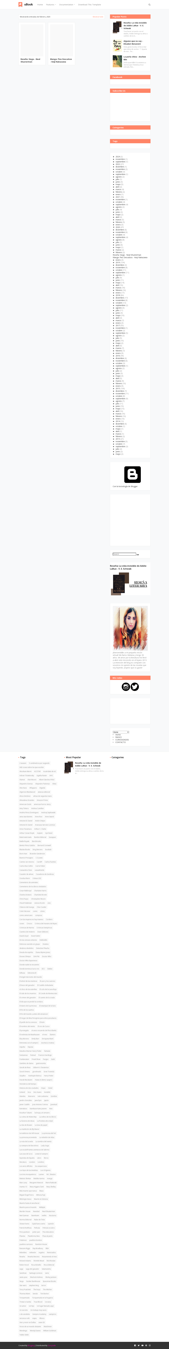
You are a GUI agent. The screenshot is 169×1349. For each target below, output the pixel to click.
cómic (42, 911)
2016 (118, 355)
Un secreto (24, 1310)
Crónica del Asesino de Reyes (46, 923)
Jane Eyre (38, 1100)
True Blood (38, 1302)
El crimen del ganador (28, 997)
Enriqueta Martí (47, 1039)
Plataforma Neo (34, 1236)
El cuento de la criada (47, 997)
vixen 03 (42, 1322)
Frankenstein (24, 1059)
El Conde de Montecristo (48, 993)
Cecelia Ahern (25, 878)
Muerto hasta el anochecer (29, 1203)
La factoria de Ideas (27, 1121)
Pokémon (23, 1240)
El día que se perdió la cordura (31, 1002)
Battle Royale (24, 841)
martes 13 (23, 1187)
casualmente (39, 870)
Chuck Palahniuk (26, 903)
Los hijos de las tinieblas (29, 1170)
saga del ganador (32, 1269)
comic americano (26, 915)
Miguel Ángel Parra (27, 1195)
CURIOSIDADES (122, 739)
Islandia (22, 1096)
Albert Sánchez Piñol (46, 779)
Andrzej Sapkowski (48, 812)
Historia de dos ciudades (29, 1088)
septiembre (120, 161)
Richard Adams (25, 1261)
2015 (118, 388)
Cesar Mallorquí (25, 891)
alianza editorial (44, 792)
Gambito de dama (26, 1063)
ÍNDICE (118, 737)
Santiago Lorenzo (35, 1273)
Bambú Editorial (40, 837)
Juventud (54, 1104)
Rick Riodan (51, 1261)
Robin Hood (24, 1265)
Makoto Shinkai (25, 1178)
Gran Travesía (49, 1071)
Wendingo (23, 1331)
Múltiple (42, 1207)
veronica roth (25, 1318)
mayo (118, 184)
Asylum (40, 833)
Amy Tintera (24, 808)
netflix (44, 1215)
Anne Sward (49, 817)
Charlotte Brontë (40, 895)
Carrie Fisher (40, 866)
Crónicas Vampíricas (44, 928)
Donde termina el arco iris (29, 969)
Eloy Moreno (24, 1039)
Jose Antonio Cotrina (40, 1104)
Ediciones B (32, 973)
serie (47, 1273)
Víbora (41, 1318)
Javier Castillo (25, 1104)
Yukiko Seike (24, 1335)
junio (118, 182)
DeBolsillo (43, 940)
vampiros (52, 1314)
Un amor (23, 1306)
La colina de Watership (28, 1117)
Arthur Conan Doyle (27, 833)
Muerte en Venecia (41, 1199)
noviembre (120, 159)
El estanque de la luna (47, 1006)
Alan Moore (32, 779)
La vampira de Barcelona (29, 1145)
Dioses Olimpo (25, 956)
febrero (119, 192)
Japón (46, 1100)
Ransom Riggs (25, 1248)
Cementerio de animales (29, 882)
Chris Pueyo (24, 899)
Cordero (49, 919)
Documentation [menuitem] (66, 4)
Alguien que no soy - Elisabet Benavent (133, 42)
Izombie (54, 1096)
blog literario (38, 849)
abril (117, 187)
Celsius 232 (37, 878)
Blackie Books (25, 849)
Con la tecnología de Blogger (132, 485)
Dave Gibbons (42, 932)
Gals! (53, 1059)
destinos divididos (26, 948)
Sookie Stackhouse (33, 1281)
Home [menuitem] (40, 4)
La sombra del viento (43, 1141)
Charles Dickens (25, 895)
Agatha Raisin (42, 775)
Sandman (23, 1273)
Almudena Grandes (27, 800)
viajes (34, 1318)
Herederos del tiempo (28, 1084)
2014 (118, 421)
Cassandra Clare (26, 870)
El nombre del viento (27, 1026)
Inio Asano (37, 1092)
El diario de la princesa (28, 1006)
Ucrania (48, 1302)
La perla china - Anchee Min (135, 58)
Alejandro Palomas (42, 784)
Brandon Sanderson (37, 854)
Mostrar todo (98, 17)
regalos (41, 1252)
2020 (118, 227)
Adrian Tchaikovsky (27, 775)
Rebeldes (23, 1252)
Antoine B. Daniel (26, 821)
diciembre (120, 166)
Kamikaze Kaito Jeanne (38, 1108)
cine (49, 903)
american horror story (42, 804)
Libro (39, 1158)
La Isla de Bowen (26, 1125)
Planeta (22, 1236)
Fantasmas (24, 1055)
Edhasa (22, 973)
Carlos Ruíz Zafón (26, 866)
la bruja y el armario (42, 1113)
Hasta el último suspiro (43, 1080)
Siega (22, 1281)
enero (118, 194)
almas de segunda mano (42, 796)
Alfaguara (33, 788)
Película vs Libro (49, 1228)
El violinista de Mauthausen (30, 1034)
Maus (41, 1191)
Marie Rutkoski (51, 1182)
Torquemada (24, 1298)
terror (43, 1285)
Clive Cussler (41, 907)
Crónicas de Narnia (27, 928)
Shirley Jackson (50, 1277)
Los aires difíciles (26, 1166)
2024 (118, 156)
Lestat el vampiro (41, 1154)
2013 (118, 439)
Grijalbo (23, 1076)
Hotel (50, 1088)
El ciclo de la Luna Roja (48, 989)
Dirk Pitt (36, 956)
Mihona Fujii (40, 1195)
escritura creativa (47, 1043)
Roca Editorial (49, 1265)
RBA (47, 1248)
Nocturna (52, 1215)
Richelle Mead (39, 1261)
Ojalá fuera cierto (38, 1224)
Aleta (54, 784)
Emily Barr (35, 1039)
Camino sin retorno (27, 862)
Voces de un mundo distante (30, 1326)
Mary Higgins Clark (37, 1187)
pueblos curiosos (26, 1244)
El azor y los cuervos (47, 981)
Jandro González (26, 1100)
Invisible (47, 1092)
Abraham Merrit (25, 771)
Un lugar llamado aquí (45, 1306)
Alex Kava (23, 788)
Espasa (30, 1047)
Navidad (36, 1211)
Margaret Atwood (36, 1182)
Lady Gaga (45, 1145)
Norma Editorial (25, 1219)
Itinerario (31, 1096)
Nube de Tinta (39, 1219)
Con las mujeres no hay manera (31, 919)
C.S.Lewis (39, 858)
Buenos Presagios (26, 858)
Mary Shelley (51, 1187)
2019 (118, 262)
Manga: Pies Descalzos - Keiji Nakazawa (61, 60)
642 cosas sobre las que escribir (32, 767)
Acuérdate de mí (49, 771)
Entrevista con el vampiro (29, 1043)
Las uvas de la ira (26, 1154)
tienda (35, 1293)
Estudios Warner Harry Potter (30, 1051)
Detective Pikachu (42, 948)
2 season (23, 763)
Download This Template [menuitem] (89, 4)
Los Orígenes (45, 1170)
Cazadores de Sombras (45, 874)
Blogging (31, 1345)
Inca (29, 1092)
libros (46, 1158)
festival (33, 1055)
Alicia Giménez (25, 796)
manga (49, 1178)
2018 (118, 295)
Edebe (50, 969)
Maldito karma (39, 1178)
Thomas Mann (25, 1293)
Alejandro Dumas (26, 784)
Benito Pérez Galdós (27, 845)
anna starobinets (26, 817)
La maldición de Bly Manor (29, 1129)
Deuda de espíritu (26, 952)
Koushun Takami (26, 1113)
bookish (48, 849)
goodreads (36, 1071)
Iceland (22, 1092)
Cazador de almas (26, 874)
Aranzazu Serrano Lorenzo (45, 825)
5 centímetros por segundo (39, 763)
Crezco (29, 923)
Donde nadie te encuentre (29, 965)
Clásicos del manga (27, 907)
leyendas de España (27, 1158)
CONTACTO (120, 742)
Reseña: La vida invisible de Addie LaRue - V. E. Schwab (135, 25)
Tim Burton (44, 1293)
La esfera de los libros (47, 1117)
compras (38, 915)
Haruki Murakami (26, 1080)
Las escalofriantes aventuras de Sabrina (34, 1150)
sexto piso (23, 1277)
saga (21, 1269)
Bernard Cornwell (44, 845)
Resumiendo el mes (49, 1256)
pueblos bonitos (35, 1240)
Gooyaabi (52, 1345)
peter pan (36, 1232)
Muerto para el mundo (28, 1207)
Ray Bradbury (38, 1248)
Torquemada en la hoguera (42, 1298)
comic (35, 911)
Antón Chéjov (40, 821)
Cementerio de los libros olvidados (33, 886)
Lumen (41, 1174)
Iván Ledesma (43, 1096)
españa (22, 1047)
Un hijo (31, 1306)
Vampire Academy (39, 1314)
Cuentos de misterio (27, 932)
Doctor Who (46, 956)
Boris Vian (23, 854)
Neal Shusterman (48, 1211)
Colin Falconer (25, 911)
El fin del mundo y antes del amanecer (34, 1014)
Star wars (23, 1285)
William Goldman (49, 1331)
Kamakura (23, 1108)
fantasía (47, 1051)
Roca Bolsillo (36, 1265)
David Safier (35, 936)
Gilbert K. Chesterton (41, 1067)
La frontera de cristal (45, 1121)
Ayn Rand (48, 833)
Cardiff (39, 862)
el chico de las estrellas (28, 989)
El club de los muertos (28, 993)
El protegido (24, 1030)
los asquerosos (41, 1166)
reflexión (32, 1252)
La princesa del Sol (49, 1133)
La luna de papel (41, 1125)
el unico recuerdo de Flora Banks (44, 1030)
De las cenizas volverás (28, 940)
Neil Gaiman (24, 1215)
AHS (51, 775)
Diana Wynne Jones (43, 952)
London (32, 1162)
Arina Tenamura (26, 829)
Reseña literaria (33, 1256)
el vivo (44, 1034)
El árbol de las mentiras (28, 981)
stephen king (34, 1285)
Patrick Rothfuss (25, 1228)
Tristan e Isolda (25, 1302)
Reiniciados (51, 1252)
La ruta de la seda (26, 1141)
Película (37, 1228)
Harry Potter (48, 1076)
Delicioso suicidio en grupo (30, 944)
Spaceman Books (49, 1281)
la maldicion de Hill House (29, 1133)
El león (42, 1022)
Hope (43, 1088)
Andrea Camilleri (37, 808)
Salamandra (46, 1269)
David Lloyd (24, 936)
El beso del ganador (27, 985)
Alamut (22, 779)
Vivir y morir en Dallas (28, 1322)
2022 (118, 164)
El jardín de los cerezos (28, 1022)
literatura (23, 1162)
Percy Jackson (25, 1232)
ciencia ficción (39, 903)
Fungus (45, 1059)
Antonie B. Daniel (26, 825)
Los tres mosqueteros (28, 1174)
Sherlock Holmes (36, 1277)
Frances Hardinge (45, 1055)
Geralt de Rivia (25, 1067)
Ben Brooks (36, 841)
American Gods (25, 804)
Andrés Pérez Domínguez (29, 812)
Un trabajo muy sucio (38, 1310)
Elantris (52, 1034)
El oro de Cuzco (44, 1026)
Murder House (25, 1211)
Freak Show (36, 1059)
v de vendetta (25, 1314)
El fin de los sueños (27, 1010)
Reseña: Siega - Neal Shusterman (30, 60)
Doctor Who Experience (28, 960)
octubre (119, 171)
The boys (36, 1289)
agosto (119, 176)
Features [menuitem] (50, 4)
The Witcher (47, 1289)
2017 (118, 325)
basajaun (52, 837)
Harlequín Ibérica (34, 1076)
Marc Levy (23, 1182)
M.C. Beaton (51, 1174)
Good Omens (25, 1071)
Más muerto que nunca (28, 1191)
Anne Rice (38, 817)
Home (118, 734)
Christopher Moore (38, 899)
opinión (51, 1224)
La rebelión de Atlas (46, 1137)
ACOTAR (37, 771)
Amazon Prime (42, 800)
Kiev (50, 1108)
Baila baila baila (25, 837)
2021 (118, 197)
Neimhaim (35, 1215)
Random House (41, 1244)
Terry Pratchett (25, 1289)
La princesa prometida (28, 1137)
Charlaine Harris (40, 891)
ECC (43, 969)
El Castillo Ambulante (45, 985)
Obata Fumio (24, 1224)
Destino (46, 944)
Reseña (22, 1256)
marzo (118, 189)
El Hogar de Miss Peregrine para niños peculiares (38, 1018)
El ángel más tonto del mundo (31, 977)
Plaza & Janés (47, 1236)
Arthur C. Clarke (40, 829)
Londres (41, 1162)
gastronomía (41, 1063)
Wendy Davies (35, 1331)
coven (22, 923)
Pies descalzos (48, 1232)
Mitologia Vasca (25, 1199)
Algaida (42, 788)
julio (117, 179)
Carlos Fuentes (50, 862)
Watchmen (48, 1326)
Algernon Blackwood (27, 792)
